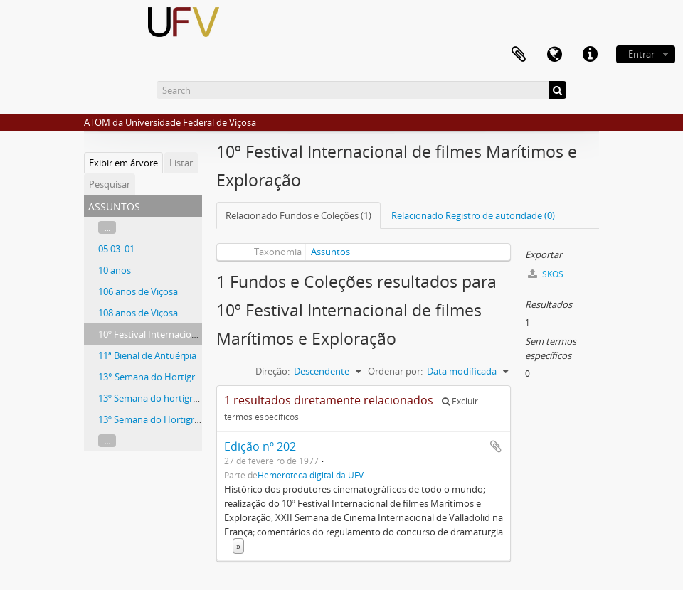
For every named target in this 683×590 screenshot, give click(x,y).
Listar (181, 162)
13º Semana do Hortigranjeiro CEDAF (175, 419)
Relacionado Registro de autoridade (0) (473, 215)
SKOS (545, 274)
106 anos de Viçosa (138, 291)
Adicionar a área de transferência (496, 446)
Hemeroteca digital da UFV (311, 475)
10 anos (114, 270)
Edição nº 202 (260, 446)
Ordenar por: (395, 371)
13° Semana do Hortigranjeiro (161, 376)
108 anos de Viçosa (138, 312)
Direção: (272, 371)
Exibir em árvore (123, 162)
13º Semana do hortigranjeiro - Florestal (181, 398)
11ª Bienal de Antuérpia (147, 355)
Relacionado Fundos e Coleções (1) (298, 215)
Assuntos (330, 251)
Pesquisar (109, 184)
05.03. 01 (116, 248)
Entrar (641, 54)
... (107, 227)
